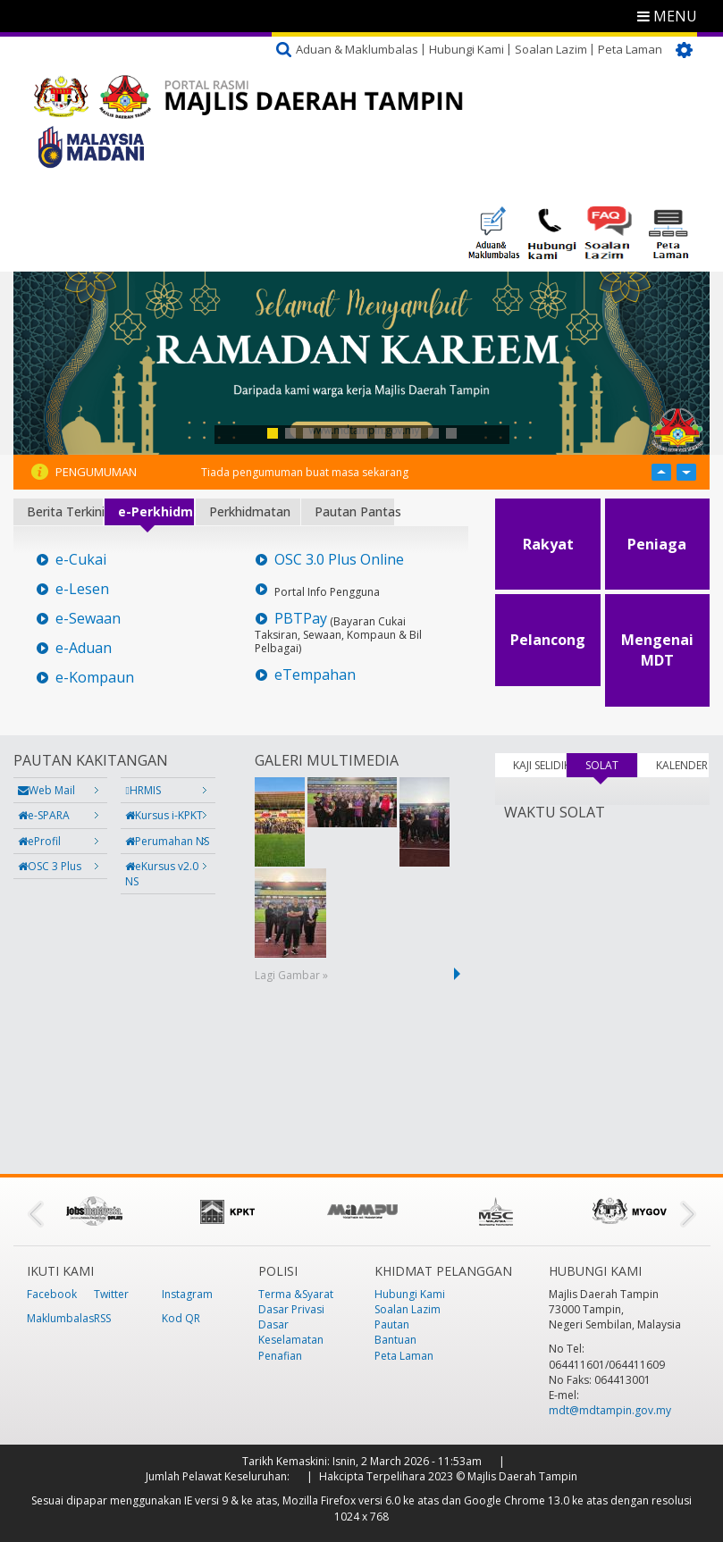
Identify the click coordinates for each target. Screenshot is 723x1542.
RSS (102, 1318)
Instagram (187, 1294)
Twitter (111, 1294)
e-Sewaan (88, 618)
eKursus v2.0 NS (161, 874)
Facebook (52, 1294)
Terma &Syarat (295, 1294)
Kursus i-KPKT (164, 815)
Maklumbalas (60, 1318)
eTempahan (315, 675)
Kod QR (181, 1318)
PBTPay (300, 618)
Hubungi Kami (466, 49)
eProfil (39, 841)
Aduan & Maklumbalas (357, 49)
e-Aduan (83, 648)
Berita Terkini (65, 511)
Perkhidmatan (249, 511)
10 (433, 433)
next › (460, 974)
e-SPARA (44, 815)
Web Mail (46, 790)
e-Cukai (80, 559)
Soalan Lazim (551, 49)
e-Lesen (82, 589)
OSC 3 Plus (49, 866)
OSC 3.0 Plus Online (339, 559)
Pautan (391, 1324)
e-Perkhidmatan (156, 511)
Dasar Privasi (291, 1309)
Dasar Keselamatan (291, 1332)
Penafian (280, 1355)
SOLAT (611, 765)
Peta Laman (630, 49)
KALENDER (682, 765)
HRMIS (142, 790)
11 (451, 433)
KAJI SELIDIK (539, 765)
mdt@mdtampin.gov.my (610, 1410)
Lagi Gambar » (291, 975)
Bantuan (395, 1339)
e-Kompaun (94, 677)
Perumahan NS (167, 841)
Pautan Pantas (354, 511)
